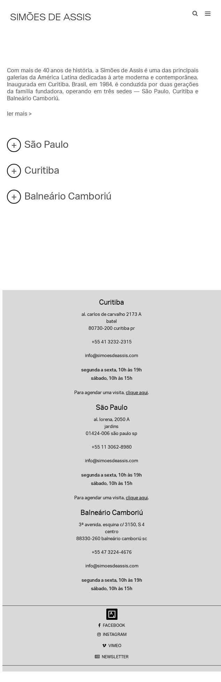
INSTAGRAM (112, 634)
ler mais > (19, 113)
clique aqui (137, 392)
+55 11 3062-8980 (112, 447)
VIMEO (111, 645)
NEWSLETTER (112, 656)
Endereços (34, 34)
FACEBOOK (111, 625)
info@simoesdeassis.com (111, 355)
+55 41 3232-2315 (112, 341)
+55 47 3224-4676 (112, 552)
